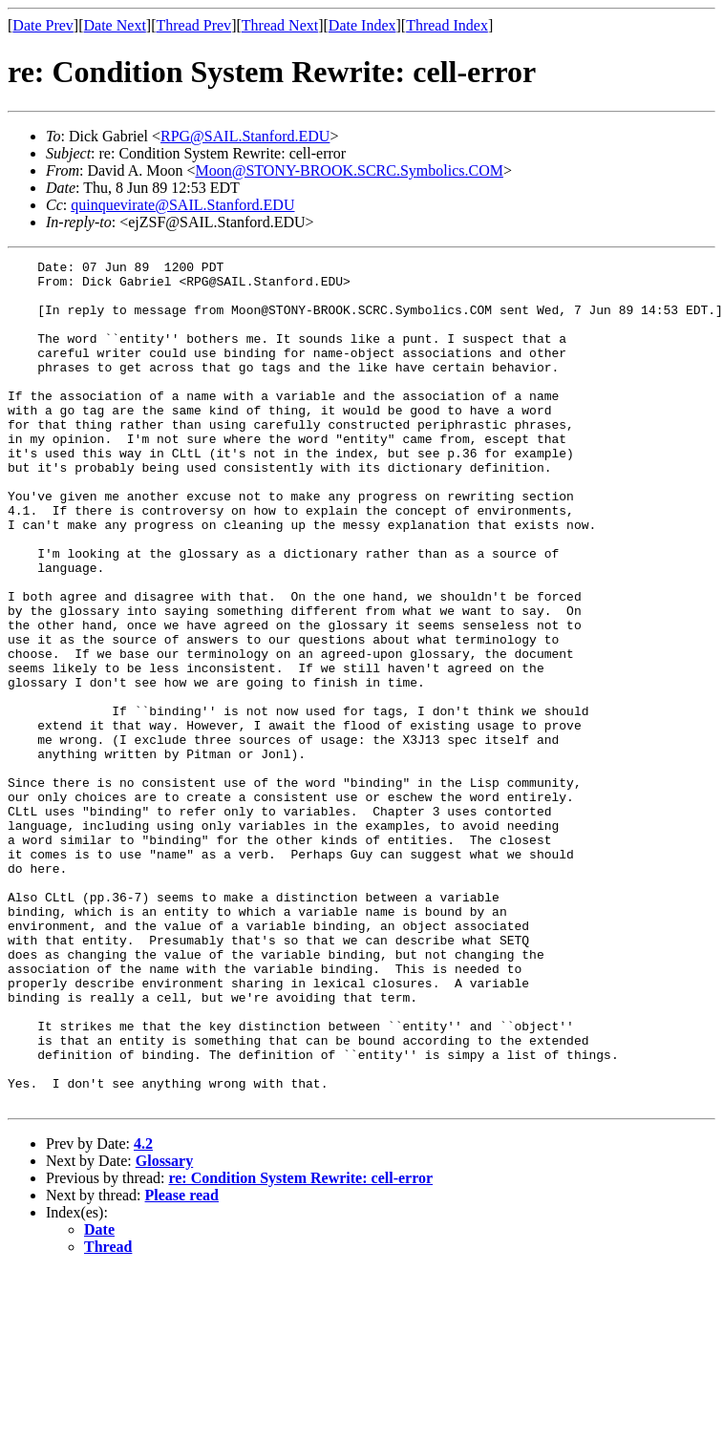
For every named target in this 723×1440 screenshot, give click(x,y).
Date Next (115, 25)
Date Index (362, 25)
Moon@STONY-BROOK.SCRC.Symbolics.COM (349, 170)
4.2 (143, 1312)
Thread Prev (193, 25)
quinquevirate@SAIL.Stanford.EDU (182, 205)
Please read (182, 1364)
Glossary (164, 1330)
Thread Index (447, 25)
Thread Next (280, 25)
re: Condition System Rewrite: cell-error (300, 1347)
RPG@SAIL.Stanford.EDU (245, 136)
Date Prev (43, 25)
